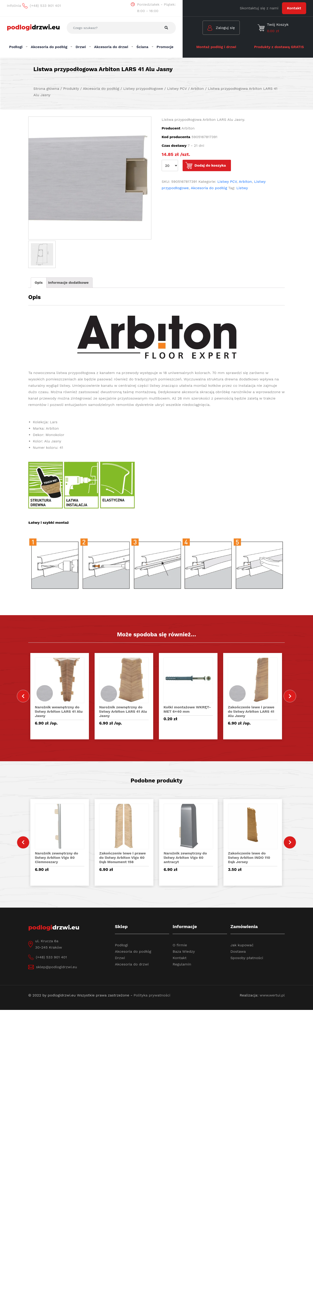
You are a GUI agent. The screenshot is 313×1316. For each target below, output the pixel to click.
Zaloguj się (221, 28)
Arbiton (245, 181)
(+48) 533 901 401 (51, 957)
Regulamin (182, 964)
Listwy (242, 188)
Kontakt (294, 8)
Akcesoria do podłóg (209, 188)
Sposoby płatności (246, 958)
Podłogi (121, 945)
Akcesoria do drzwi (132, 964)
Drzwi (120, 958)
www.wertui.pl (272, 995)
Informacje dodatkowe (68, 282)
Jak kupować (242, 945)
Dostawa (238, 951)
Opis (39, 282)
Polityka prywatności (152, 995)
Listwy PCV (227, 181)
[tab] (39, 282)
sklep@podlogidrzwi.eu (56, 967)
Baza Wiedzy (184, 951)
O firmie (180, 945)
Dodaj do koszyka (210, 165)
